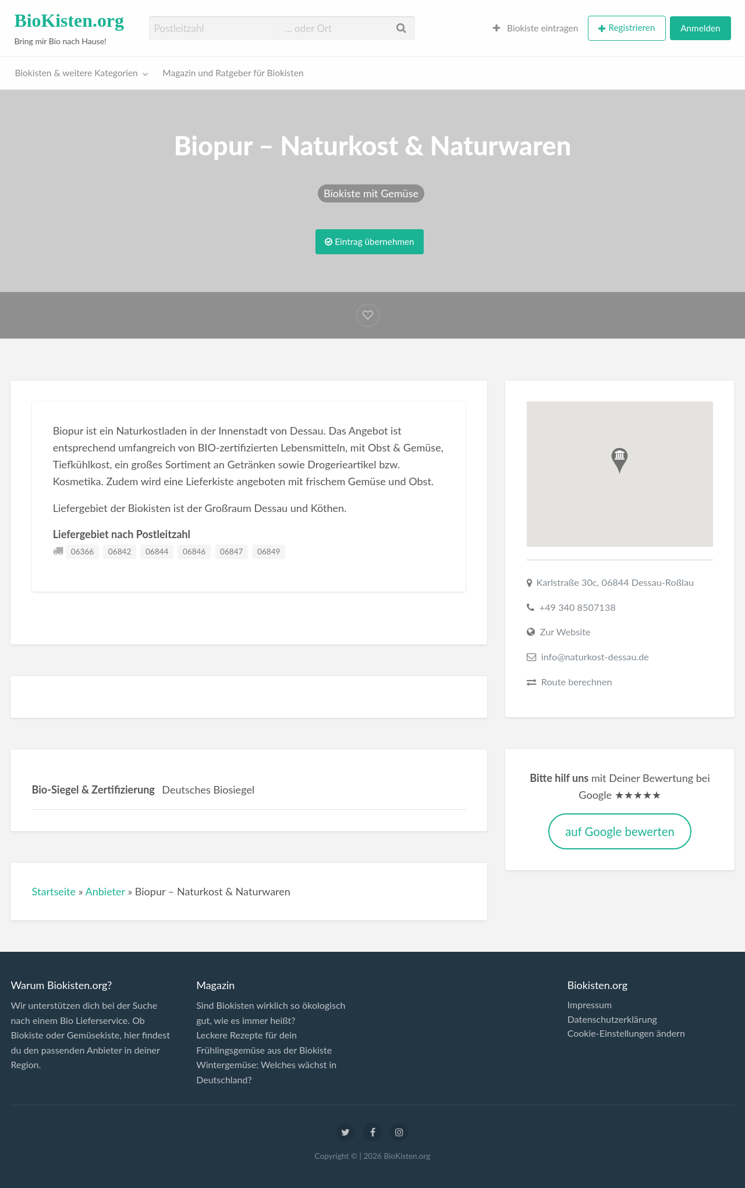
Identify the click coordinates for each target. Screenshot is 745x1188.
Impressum (589, 1004)
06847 (231, 551)
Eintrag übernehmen (369, 241)
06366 (82, 551)
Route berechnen (576, 681)
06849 (268, 551)
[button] (619, 461)
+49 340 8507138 (578, 607)
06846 (194, 551)
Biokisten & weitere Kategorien (76, 72)
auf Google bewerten (620, 831)
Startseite (54, 891)
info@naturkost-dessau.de (595, 656)
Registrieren (631, 27)
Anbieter (105, 891)
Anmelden (700, 28)
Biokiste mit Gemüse (371, 193)
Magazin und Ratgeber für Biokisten (232, 72)
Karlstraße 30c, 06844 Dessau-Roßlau (615, 582)
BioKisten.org (69, 20)
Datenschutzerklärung (612, 1019)
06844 (157, 551)
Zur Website (565, 631)
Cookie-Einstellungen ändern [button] (626, 1033)
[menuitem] (535, 28)
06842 (119, 551)
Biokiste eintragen (536, 28)
